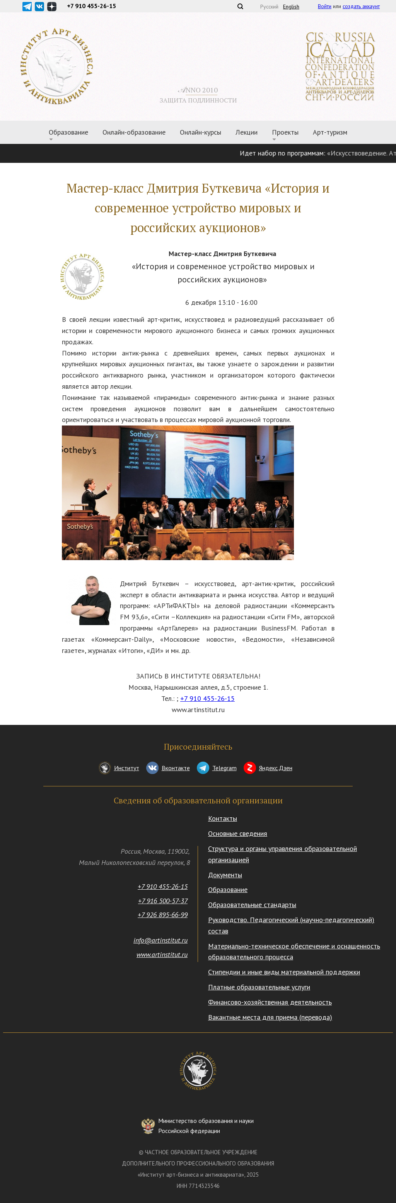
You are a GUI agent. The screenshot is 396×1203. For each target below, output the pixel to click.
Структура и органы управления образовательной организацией (282, 854)
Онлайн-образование (134, 132)
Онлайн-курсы (200, 132)
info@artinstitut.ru (160, 940)
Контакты (222, 818)
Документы (225, 874)
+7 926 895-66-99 (163, 914)
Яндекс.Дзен (275, 768)
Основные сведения (237, 833)
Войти (324, 6)
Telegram (224, 768)
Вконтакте (176, 768)
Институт (126, 768)
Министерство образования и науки (206, 1126)
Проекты (285, 132)
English (291, 6)
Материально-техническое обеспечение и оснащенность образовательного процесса (294, 952)
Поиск (240, 6)
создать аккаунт (361, 6)
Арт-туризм (330, 132)
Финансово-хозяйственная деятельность (270, 1002)
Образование (68, 132)
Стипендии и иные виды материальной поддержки (284, 971)
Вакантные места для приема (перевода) (270, 1017)
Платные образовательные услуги (259, 987)
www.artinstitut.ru (162, 954)
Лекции (247, 132)
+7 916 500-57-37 (163, 900)
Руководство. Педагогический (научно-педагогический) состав (291, 925)
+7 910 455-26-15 (207, 698)
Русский (269, 6)
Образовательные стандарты (252, 904)
